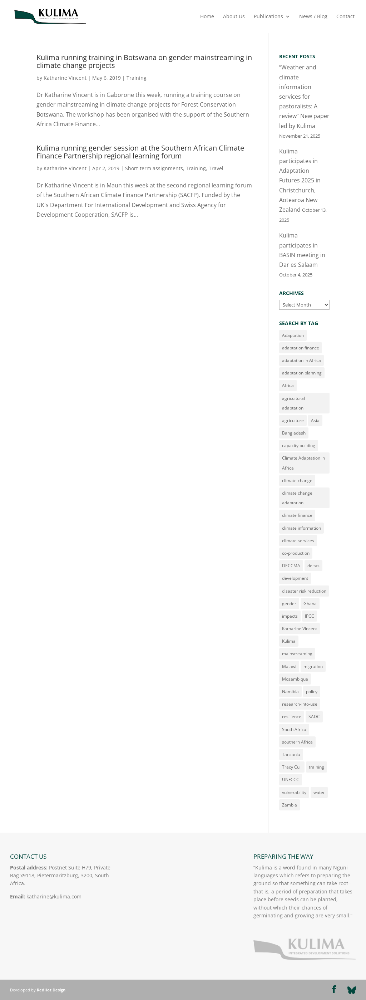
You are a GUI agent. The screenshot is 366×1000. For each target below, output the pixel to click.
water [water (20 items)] (319, 792)
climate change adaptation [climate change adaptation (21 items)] (297, 498)
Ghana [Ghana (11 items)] (310, 604)
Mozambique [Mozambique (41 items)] (295, 679)
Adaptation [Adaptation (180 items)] (293, 335)
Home (207, 17)
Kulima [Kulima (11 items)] (289, 641)
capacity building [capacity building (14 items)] (298, 445)
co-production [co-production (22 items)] (296, 553)
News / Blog (313, 17)
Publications (268, 17)
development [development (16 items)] (295, 578)
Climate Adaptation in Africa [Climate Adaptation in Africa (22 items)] (303, 463)
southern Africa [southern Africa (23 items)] (297, 742)
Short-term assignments (154, 168)
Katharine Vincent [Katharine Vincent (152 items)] (299, 629)
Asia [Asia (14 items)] (315, 420)
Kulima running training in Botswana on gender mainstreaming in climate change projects (144, 61)
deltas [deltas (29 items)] (313, 566)
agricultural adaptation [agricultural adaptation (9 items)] (293, 403)
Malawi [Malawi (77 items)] (289, 666)
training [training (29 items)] (316, 767)
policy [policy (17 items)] (311, 691)
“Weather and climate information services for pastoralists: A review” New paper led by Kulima (304, 96)
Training (137, 77)
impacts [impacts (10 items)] (290, 616)
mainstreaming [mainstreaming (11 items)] (297, 654)
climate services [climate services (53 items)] (298, 541)
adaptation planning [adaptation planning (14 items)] (302, 373)
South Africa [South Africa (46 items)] (294, 729)
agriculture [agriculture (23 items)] (293, 420)
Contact (345, 17)
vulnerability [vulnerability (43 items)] (294, 792)
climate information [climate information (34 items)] (301, 528)
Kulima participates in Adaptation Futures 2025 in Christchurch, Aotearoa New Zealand (300, 180)
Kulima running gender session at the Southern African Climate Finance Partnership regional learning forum (140, 152)
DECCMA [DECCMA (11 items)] (291, 566)
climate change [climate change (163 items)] (297, 480)
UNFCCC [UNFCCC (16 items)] (290, 779)
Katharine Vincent (65, 77)
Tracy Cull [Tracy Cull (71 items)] (292, 767)
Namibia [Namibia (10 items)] (290, 691)
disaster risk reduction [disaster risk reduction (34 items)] (304, 591)
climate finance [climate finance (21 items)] (297, 515)
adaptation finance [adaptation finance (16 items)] (300, 348)
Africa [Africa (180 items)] (288, 385)
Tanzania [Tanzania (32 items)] (291, 754)
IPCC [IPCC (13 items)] (309, 616)
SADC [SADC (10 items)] (314, 717)
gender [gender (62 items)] (289, 604)
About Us (234, 17)
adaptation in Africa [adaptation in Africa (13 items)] (301, 360)
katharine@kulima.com (53, 896)
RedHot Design (51, 989)
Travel (216, 168)
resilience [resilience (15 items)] (291, 717)
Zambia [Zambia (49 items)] (289, 805)
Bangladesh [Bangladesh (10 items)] (294, 433)
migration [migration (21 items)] (313, 666)
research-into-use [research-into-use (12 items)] (299, 704)
